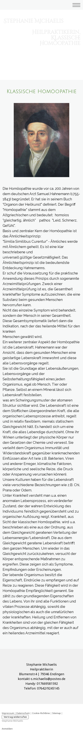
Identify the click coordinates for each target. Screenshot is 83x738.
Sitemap (56, 713)
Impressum (8, 713)
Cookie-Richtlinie (41, 713)
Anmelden (7, 728)
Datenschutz (23, 713)
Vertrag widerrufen (15, 716)
